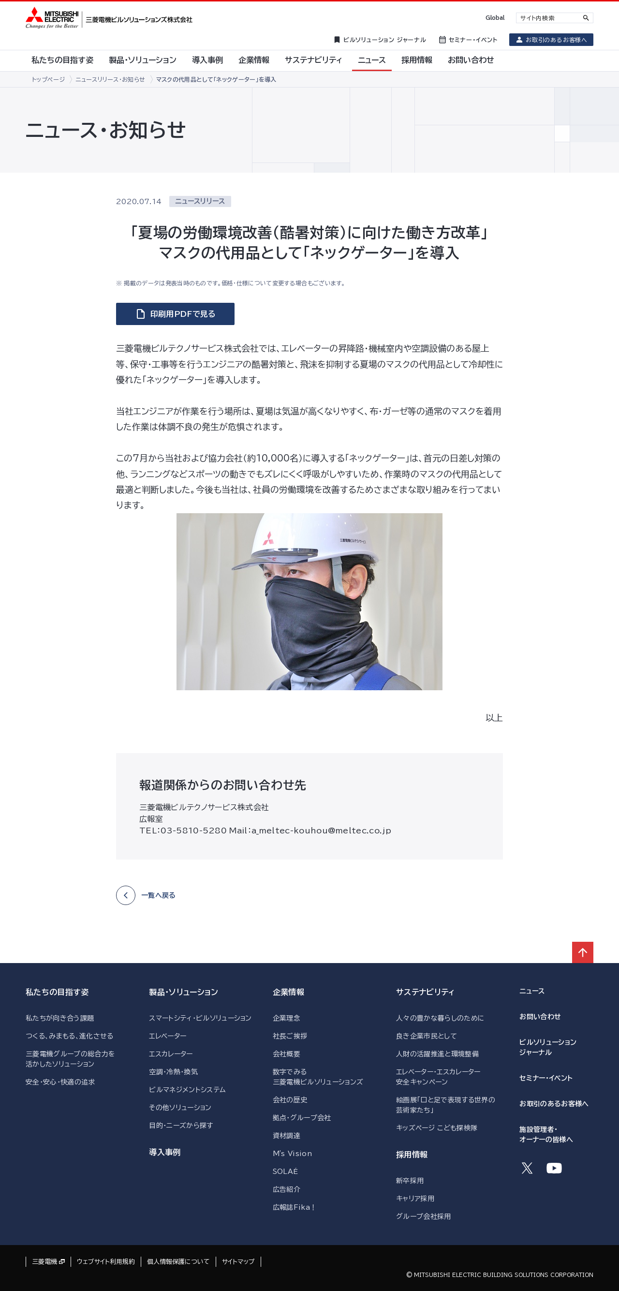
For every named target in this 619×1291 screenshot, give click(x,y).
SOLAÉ (285, 1171)
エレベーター (167, 1036)
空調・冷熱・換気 (173, 1071)
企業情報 (288, 992)
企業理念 (286, 1018)
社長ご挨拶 (290, 1036)
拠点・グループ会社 (302, 1117)
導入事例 (164, 1152)
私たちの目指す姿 (57, 992)
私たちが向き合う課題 (60, 1018)
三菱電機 (44, 1262)
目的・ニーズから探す (181, 1125)
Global (495, 17)
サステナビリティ (425, 992)
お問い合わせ (540, 1016)
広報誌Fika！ (295, 1207)
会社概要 (286, 1054)
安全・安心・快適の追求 (60, 1082)
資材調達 (286, 1135)
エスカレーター (170, 1054)
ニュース (532, 991)
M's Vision (292, 1153)
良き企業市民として (426, 1036)
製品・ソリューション (183, 992)
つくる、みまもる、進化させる (69, 1036)
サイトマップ (238, 1262)
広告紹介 (286, 1189)
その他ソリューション (180, 1107)
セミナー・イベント (546, 1078)
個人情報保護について (178, 1262)
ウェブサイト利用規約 (106, 1262)
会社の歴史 (290, 1100)
